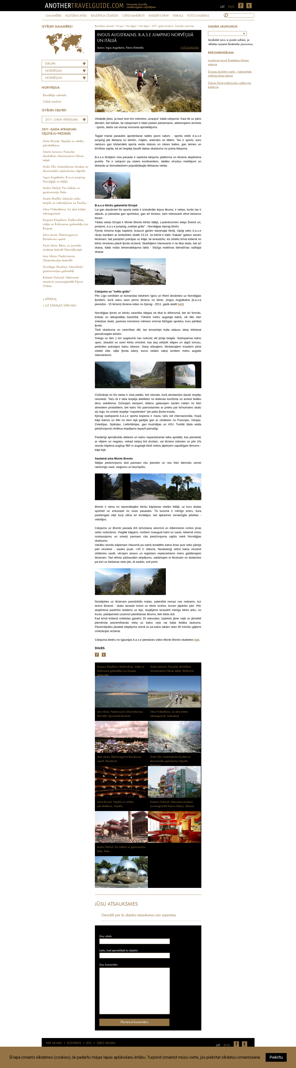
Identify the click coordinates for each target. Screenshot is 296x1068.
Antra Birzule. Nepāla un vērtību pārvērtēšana (63, 143)
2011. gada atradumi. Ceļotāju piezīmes (60, 120)
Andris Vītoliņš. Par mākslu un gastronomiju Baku (61, 190)
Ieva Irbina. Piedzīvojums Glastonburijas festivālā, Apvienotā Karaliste (120, 714)
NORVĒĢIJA (53, 71)
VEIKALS (178, 15)
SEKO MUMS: (106, 1043)
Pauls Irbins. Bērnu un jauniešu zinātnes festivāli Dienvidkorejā (62, 248)
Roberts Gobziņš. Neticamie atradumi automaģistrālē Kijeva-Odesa (63, 282)
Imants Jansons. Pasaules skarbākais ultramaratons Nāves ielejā (63, 156)
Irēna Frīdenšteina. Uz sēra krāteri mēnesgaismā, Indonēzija (169, 714)
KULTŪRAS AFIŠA (76, 15)
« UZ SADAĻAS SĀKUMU (59, 305)
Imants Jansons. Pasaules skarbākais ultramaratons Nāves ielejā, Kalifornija (172, 668)
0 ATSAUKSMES (190, 47)
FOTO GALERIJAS (198, 15)
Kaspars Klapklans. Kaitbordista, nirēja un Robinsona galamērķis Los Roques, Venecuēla (120, 671)
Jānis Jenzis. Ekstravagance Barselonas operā (60, 237)
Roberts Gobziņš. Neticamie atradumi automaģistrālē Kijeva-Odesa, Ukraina (172, 804)
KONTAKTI (74, 1043)
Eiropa (50, 64)
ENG (231, 6)
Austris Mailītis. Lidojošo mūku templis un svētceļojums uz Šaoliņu (65, 201)
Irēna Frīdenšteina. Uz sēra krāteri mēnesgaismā (64, 211)
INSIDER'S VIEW (159, 15)
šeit (196, 639)
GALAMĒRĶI (53, 15)
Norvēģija (53, 78)
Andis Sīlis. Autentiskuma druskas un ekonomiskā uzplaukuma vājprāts (65, 169)
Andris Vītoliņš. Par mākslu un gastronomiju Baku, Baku (121, 849)
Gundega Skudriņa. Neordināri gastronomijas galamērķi (63, 269)
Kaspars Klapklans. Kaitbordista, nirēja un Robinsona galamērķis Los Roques (65, 224)
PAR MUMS (54, 1043)
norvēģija (131, 26)
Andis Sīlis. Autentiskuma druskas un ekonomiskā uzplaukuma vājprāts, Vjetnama (170, 761)
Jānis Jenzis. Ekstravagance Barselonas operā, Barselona (119, 759)
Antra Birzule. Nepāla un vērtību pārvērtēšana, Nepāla (115, 804)
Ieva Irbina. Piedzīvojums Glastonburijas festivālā (59, 258)
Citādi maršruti (52, 101)
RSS (89, 1043)
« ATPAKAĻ (50, 299)
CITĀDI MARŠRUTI (133, 15)
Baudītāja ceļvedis (54, 95)
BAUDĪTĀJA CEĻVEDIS (104, 15)
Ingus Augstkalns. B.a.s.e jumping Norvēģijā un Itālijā (64, 179)
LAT (222, 6)
